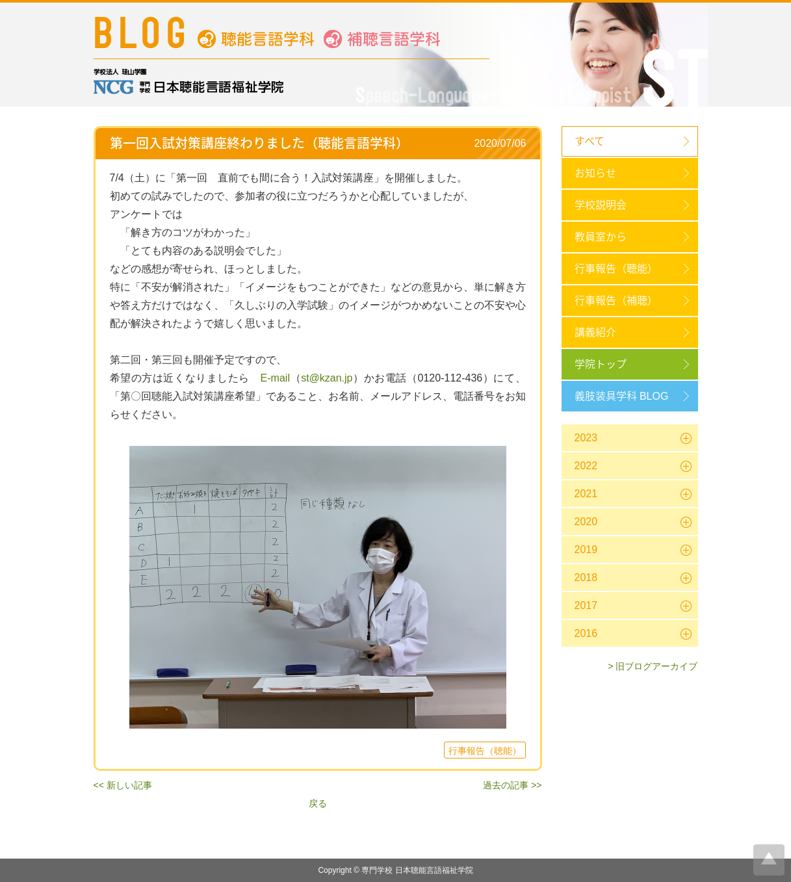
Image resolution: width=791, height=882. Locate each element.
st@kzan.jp (326, 377)
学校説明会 (601, 205)
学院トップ (601, 364)
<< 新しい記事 (123, 785)
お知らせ (595, 173)
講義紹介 (595, 332)
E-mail (275, 377)
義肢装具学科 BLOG (622, 396)
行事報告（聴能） (616, 268)
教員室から (601, 236)
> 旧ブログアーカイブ (652, 666)
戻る (318, 803)
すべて (589, 141)
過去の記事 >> (512, 785)
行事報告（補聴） (616, 300)
